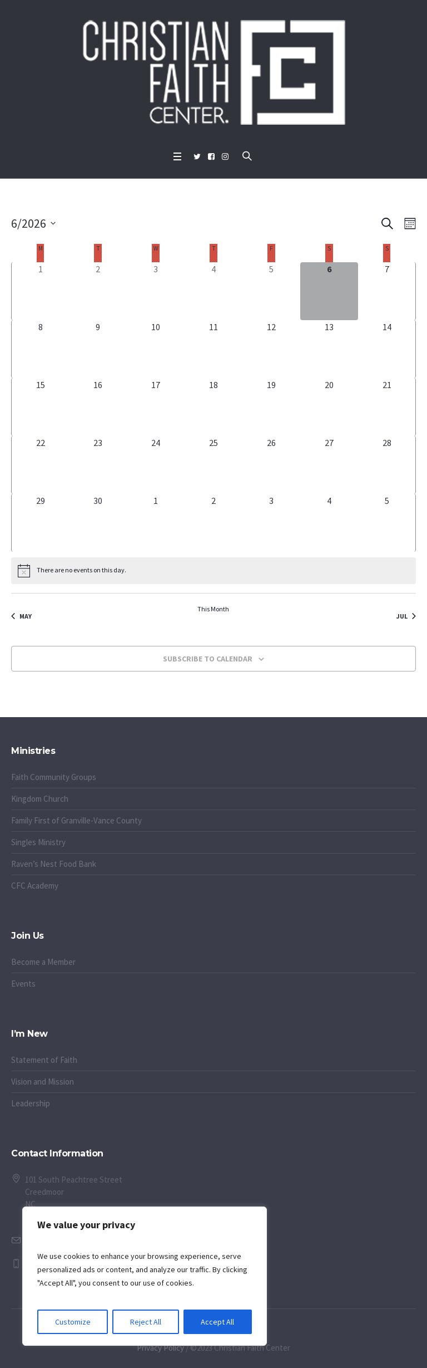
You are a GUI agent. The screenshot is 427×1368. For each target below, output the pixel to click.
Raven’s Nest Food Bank (53, 864)
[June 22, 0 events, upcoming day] (40, 465)
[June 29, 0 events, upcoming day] (40, 523)
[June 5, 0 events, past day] (271, 291)
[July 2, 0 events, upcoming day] (213, 523)
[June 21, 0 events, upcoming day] (386, 407)
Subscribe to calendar (207, 659)
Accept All (217, 1322)
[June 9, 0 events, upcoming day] (98, 349)
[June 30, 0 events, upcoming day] (98, 523)
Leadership (30, 1103)
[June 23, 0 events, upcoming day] (98, 465)
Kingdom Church (39, 798)
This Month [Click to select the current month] (213, 609)
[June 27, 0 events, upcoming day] (329, 465)
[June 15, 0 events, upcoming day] (40, 407)
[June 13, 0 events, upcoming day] (329, 349)
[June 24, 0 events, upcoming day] (156, 465)
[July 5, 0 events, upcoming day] (386, 523)
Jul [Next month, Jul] (406, 616)
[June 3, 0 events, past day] (156, 291)
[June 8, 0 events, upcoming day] (40, 349)
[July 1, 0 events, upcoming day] (156, 523)
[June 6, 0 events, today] (329, 291)
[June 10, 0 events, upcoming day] (156, 349)
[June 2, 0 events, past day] (98, 291)
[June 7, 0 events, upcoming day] (386, 291)
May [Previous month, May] (21, 616)
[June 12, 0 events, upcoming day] (271, 349)
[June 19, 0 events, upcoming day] (271, 407)
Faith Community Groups (53, 777)
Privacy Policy (160, 1347)
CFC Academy (34, 885)
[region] (144, 1276)
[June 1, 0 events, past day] (40, 291)
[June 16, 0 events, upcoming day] (98, 407)
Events (23, 983)
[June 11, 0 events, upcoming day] (213, 349)
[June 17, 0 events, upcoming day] (156, 407)
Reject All (145, 1322)
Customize (73, 1322)
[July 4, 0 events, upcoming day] (329, 523)
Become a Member (43, 962)
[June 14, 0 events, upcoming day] (386, 349)
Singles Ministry (38, 842)
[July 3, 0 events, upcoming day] (271, 523)
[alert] (213, 570)
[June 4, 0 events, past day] (213, 291)
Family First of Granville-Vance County (76, 820)
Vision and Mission (42, 1081)
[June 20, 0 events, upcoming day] (329, 407)
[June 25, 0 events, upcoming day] (213, 465)
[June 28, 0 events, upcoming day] (386, 465)
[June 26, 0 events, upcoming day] (271, 465)
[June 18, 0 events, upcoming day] (213, 407)
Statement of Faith (44, 1060)
